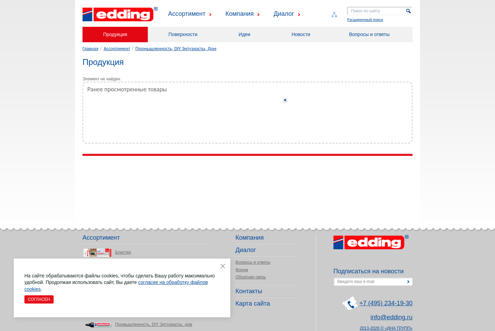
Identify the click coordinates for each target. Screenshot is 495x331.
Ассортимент (187, 13)
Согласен (39, 299)
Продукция (115, 34)
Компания (240, 13)
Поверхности (182, 34)
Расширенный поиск (365, 19)
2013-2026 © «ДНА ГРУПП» (386, 328)
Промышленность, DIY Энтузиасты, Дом (176, 49)
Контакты (248, 291)
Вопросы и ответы (369, 34)
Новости (301, 34)
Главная (90, 49)
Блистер (123, 252)
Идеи (244, 34)
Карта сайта (252, 303)
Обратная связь (250, 277)
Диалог (284, 13)
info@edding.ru (391, 317)
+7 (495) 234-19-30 (385, 303)
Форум (241, 269)
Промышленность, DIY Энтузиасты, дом (153, 324)
